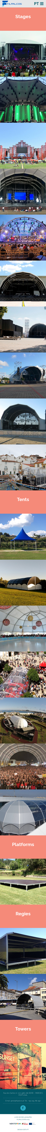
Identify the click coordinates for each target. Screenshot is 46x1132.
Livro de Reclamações (23, 1117)
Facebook (23, 1108)
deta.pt (26, 1129)
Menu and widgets (41, 3)
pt (36, 3)
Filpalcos (17, 3)
